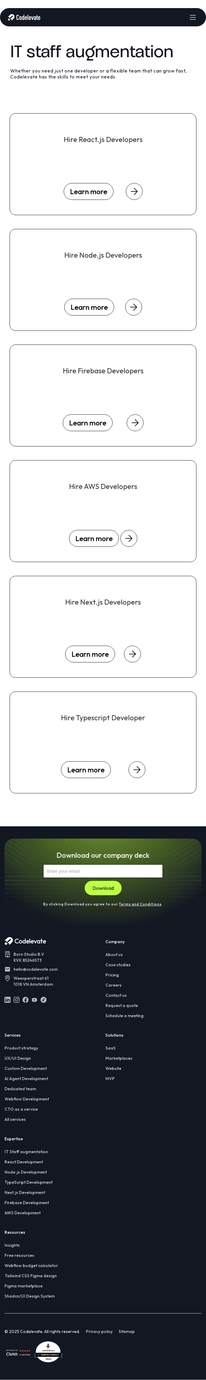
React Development (24, 1162)
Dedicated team (20, 1088)
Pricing (112, 975)
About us (114, 954)
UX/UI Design (18, 1058)
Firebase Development (27, 1202)
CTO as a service (21, 1109)
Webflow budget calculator (31, 1265)
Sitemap (127, 1331)
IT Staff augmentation (26, 1151)
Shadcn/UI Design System (30, 1296)
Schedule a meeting (124, 1015)
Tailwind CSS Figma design (31, 1275)
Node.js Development (26, 1172)
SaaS (110, 1048)
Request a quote (121, 1005)
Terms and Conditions (140, 904)
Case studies (118, 964)
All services (15, 1119)
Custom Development (26, 1068)
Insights (12, 1245)
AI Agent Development (26, 1078)
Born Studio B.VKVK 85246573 (29, 957)
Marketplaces (118, 1058)
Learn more (88, 191)
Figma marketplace (24, 1286)
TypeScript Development (29, 1182)
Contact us (116, 995)
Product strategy (21, 1048)
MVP (110, 1078)
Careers (113, 985)
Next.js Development (25, 1192)
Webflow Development (27, 1099)
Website (113, 1068)
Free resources (19, 1255)
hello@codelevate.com (36, 969)
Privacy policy (99, 1331)
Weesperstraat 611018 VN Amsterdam (33, 981)
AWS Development (23, 1213)
